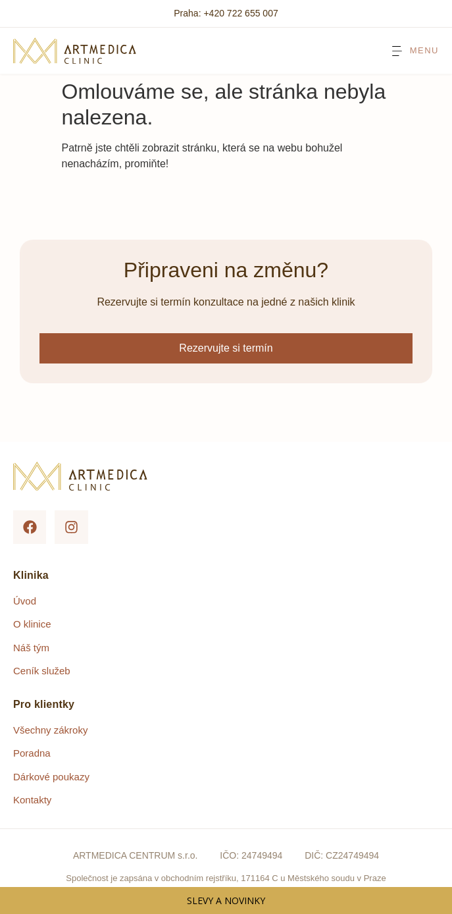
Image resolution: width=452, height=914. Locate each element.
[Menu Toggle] (414, 51)
